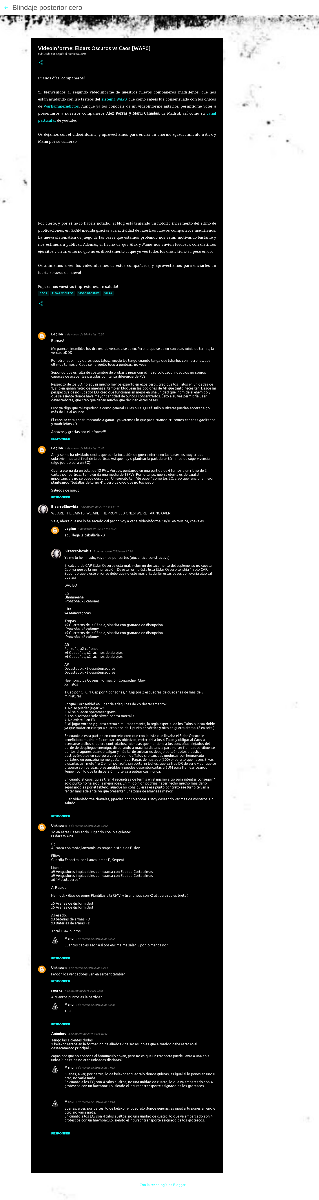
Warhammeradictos (61, 106)
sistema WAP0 (114, 99)
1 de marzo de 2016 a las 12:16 (112, 551)
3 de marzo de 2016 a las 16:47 (87, 1033)
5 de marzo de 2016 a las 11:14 (95, 1101)
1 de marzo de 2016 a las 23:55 (83, 990)
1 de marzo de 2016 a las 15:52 (88, 825)
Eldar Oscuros (62, 293)
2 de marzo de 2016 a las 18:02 (95, 938)
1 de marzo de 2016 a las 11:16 (99, 506)
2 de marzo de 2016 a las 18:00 (95, 1004)
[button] (40, 63)
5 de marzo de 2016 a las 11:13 (95, 1067)
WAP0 (108, 293)
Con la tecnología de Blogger (159, 1185)
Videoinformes (88, 293)
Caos (43, 293)
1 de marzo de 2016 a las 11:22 (97, 528)
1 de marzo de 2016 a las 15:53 (88, 967)
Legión (57, 334)
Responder (60, 439)
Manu (69, 938)
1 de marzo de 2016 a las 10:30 (84, 334)
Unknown (59, 825)
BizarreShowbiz (64, 507)
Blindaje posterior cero (47, 7)
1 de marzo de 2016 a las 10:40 (84, 448)
